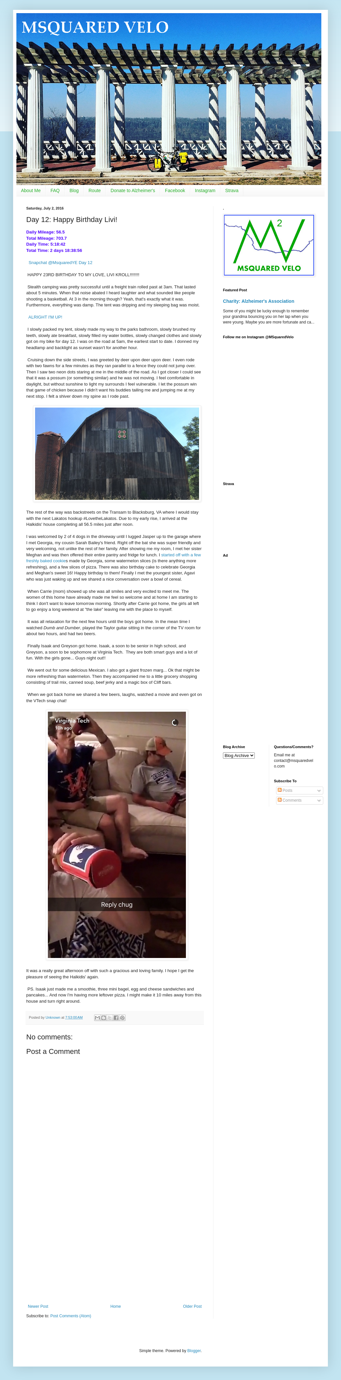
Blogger (194, 1350)
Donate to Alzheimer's (132, 190)
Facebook (175, 190)
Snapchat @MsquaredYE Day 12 (60, 262)
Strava (231, 190)
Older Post (192, 1306)
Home (115, 1306)
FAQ (55, 190)
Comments (290, 800)
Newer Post (38, 1306)
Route (95, 190)
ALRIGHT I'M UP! (45, 317)
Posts (285, 790)
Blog (74, 190)
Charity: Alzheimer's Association (258, 301)
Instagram (205, 190)
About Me (31, 190)
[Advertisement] (114, 1250)
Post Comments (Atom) (70, 1316)
